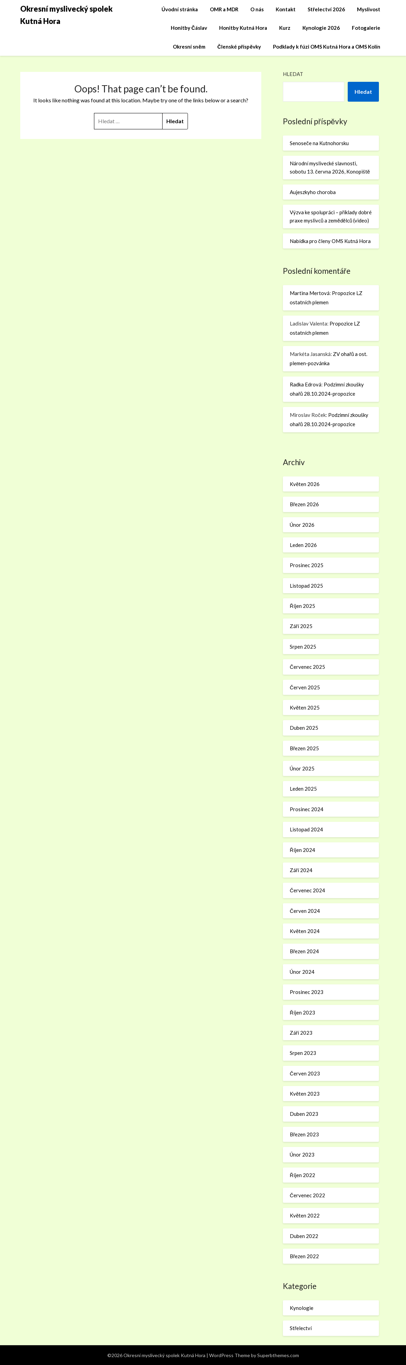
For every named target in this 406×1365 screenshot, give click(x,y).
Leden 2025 (303, 789)
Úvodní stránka (180, 9)
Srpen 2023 (303, 1053)
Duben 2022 (304, 1236)
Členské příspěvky (239, 46)
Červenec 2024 (307, 890)
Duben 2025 (304, 728)
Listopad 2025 (306, 586)
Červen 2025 (305, 687)
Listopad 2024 (306, 829)
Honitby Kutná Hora (243, 28)
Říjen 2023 (302, 1012)
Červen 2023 (305, 1073)
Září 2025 (301, 626)
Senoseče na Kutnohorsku (319, 143)
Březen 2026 (304, 504)
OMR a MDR (224, 9)
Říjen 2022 (302, 1175)
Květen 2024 (305, 931)
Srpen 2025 (303, 646)
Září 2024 (301, 870)
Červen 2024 (305, 911)
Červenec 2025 (307, 667)
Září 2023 (301, 1033)
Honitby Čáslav (189, 28)
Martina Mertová (310, 293)
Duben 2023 (304, 1114)
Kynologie (301, 1308)
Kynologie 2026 (321, 28)
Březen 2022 (304, 1256)
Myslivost (368, 9)
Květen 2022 (305, 1215)
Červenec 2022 (307, 1195)
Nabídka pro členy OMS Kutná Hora (330, 241)
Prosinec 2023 (306, 992)
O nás (257, 9)
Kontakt (286, 9)
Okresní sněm (189, 46)
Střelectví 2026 (326, 9)
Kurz (284, 28)
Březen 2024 (304, 951)
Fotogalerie (366, 28)
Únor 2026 (302, 525)
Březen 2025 (304, 748)
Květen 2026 (305, 484)
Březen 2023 (304, 1134)
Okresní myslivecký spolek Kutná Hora (66, 15)
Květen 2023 (305, 1093)
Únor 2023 (302, 1154)
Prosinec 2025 (306, 565)
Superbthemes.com (278, 1355)
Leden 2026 (303, 545)
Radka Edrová (305, 384)
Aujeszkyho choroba (313, 192)
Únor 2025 (302, 768)
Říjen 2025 (302, 606)
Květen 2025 (305, 707)
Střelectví (301, 1328)
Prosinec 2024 (306, 809)
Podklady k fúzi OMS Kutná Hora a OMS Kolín (326, 46)
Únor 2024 (302, 972)
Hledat (293, 74)
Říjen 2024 (302, 850)
